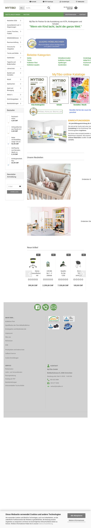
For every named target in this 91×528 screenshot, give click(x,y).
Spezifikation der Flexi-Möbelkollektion (17, 325)
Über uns (8, 337)
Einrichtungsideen (12, 99)
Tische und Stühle (12, 53)
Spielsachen (11, 84)
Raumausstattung (12, 42)
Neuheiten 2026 (12, 20)
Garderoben (10, 58)
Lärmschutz (11, 68)
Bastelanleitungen (12, 14)
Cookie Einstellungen (11, 358)
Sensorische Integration (11, 48)
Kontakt (33, 1)
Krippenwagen (70, 14)
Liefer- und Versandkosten (13, 372)
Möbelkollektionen (13, 38)
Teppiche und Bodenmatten (11, 63)
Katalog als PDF (10, 379)
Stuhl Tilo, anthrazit (79, 273)
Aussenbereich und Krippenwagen (13, 26)
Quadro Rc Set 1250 (63, 273)
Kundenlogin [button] (64, 1)
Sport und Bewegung (10, 89)
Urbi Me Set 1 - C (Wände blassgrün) (49, 273)
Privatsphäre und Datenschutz (14, 349)
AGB (6, 345)
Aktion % (10, 95)
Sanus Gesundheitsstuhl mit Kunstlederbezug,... (37, 273)
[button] (28, 273)
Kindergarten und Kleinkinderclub (15, 329)
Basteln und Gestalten (11, 74)
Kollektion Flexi (10, 321)
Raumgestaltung (10, 375)
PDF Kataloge (48, 1)
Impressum (9, 333)
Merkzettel (80, 1)
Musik (9, 79)
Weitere (26, 14)
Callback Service (10, 353)
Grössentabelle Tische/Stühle (14, 385)
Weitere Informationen (76, 520)
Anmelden (14, 192)
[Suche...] (22, 8)
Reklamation (9, 369)
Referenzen (9, 341)
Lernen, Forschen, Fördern (12, 32)
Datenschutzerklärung (46, 524)
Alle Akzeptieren (76, 516)
